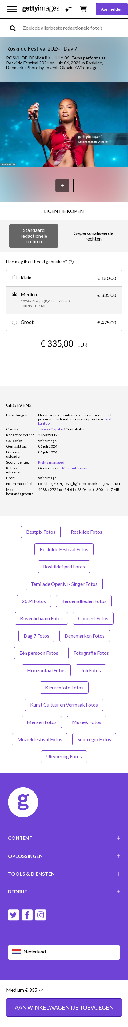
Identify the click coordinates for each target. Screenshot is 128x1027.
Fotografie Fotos (91, 653)
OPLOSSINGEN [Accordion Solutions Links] (64, 856)
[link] (50, 468)
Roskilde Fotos (86, 532)
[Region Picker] (64, 952)
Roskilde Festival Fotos (64, 549)
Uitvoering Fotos (64, 756)
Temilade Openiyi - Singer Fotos (64, 584)
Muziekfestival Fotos (39, 739)
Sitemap (40, 991)
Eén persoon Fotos (38, 653)
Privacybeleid (37, 986)
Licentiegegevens (72, 986)
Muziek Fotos (86, 722)
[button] (64, 125)
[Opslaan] (62, 185)
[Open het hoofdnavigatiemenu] (12, 9)
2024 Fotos (34, 601)
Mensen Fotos (42, 722)
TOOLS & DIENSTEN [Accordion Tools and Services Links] (64, 874)
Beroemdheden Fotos (83, 601)
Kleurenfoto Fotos (64, 687)
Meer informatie (76, 468)
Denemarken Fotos (85, 636)
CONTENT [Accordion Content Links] (64, 838)
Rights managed (51, 462)
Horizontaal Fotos (46, 670)
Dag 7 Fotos (36, 636)
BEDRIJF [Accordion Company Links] (64, 891)
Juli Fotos (91, 670)
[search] (15, 28)
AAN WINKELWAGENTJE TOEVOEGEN (64, 361)
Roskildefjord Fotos (64, 566)
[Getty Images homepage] (40, 9)
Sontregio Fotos (94, 739)
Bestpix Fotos (40, 532)
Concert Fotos (93, 618)
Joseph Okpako (50, 429)
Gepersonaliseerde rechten (93, 235)
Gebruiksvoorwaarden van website (41, 981)
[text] (74, 28)
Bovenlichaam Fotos (41, 618)
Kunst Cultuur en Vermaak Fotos (64, 704)
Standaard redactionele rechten (34, 235)
